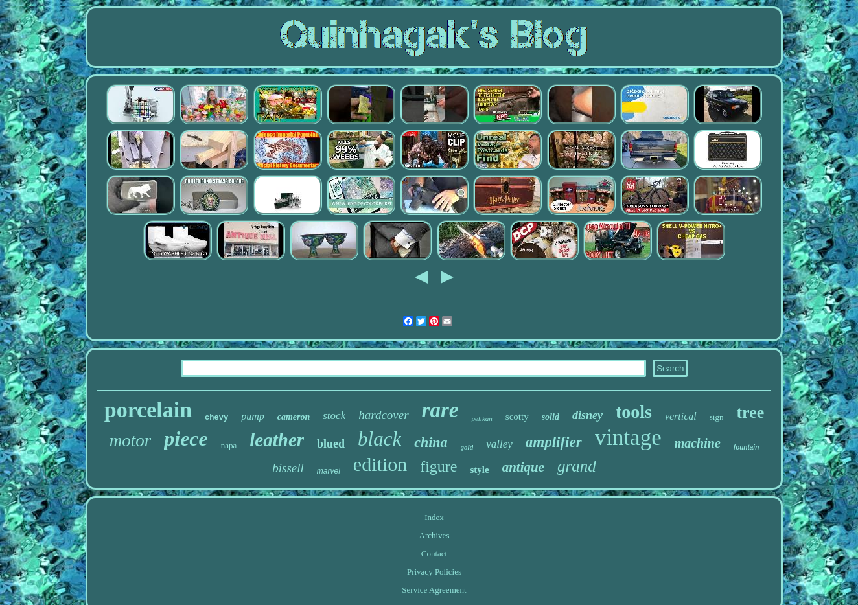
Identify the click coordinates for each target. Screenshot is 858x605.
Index (434, 517)
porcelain (148, 410)
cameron (293, 417)
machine (698, 443)
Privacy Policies (434, 571)
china (430, 442)
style (479, 469)
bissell (288, 468)
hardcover (383, 415)
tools (634, 412)
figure (438, 466)
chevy (216, 417)
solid (550, 417)
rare (440, 410)
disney (587, 415)
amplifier (554, 442)
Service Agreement (434, 590)
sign (717, 417)
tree (750, 412)
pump (252, 416)
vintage (628, 437)
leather (276, 439)
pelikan (481, 418)
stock (334, 415)
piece (186, 438)
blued (331, 443)
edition (380, 464)
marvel (328, 470)
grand (576, 466)
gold (467, 447)
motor (131, 440)
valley (499, 444)
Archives (434, 535)
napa (229, 445)
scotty (517, 416)
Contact (434, 553)
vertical (681, 416)
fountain (746, 447)
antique (523, 467)
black (379, 439)
